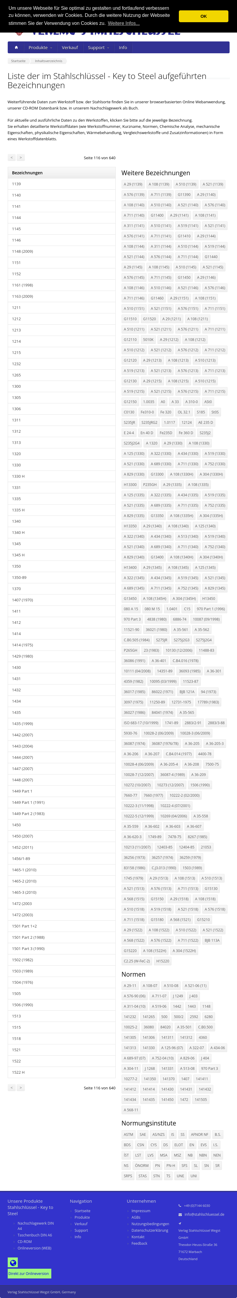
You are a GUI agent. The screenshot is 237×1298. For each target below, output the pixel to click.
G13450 (130, 598)
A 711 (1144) (188, 256)
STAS (143, 1175)
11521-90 (131, 629)
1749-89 (154, 836)
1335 (16, 498)
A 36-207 (152, 753)
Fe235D (166, 432)
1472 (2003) (22, 914)
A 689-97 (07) (135, 1058)
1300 (16, 386)
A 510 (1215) (205, 381)
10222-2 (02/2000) (185, 795)
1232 (16, 363)
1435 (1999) (22, 723)
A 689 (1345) (134, 588)
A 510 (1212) (134, 349)
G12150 (130, 401)
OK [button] (204, 16)
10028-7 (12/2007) (139, 774)
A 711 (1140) (134, 215)
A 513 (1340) (188, 536)
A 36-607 (194, 826)
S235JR (129, 422)
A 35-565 (186, 712)
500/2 (178, 1016)
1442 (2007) (22, 734)
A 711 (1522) (188, 940)
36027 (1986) (134, 712)
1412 (16, 622)
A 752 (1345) (188, 588)
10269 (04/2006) (173, 816)
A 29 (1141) (179, 215)
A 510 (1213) (205, 360)
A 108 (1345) (178, 567)
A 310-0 (191, 401)
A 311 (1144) (161, 246)
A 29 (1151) (179, 298)
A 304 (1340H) (211, 557)
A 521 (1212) (161, 349)
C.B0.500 (205, 1027)
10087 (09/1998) (206, 619)
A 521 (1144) (134, 256)
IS (172, 1134)
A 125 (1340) (205, 526)
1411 (16, 611)
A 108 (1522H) (154, 950)
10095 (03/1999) (163, 681)
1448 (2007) (22, 779)
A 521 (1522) (213, 930)
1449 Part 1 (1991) (28, 802)
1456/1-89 (21, 858)
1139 (16, 183)
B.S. (218, 1134)
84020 (165, 1027)
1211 (16, 307)
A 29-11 (130, 985)
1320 (16, 453)
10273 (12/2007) (170, 785)
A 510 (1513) (212, 878)
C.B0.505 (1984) (137, 639)
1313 (16, 442)
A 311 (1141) (134, 225)
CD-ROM (25, 1241)
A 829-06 (187, 1058)
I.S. (215, 1144)
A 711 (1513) (188, 888)
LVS (151, 1155)
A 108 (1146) (134, 287)
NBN (203, 1155)
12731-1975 (181, 702)
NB (190, 1155)
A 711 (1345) (161, 588)
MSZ (177, 1155)
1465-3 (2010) (24, 892)
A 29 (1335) (172, 484)
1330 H (18, 476)
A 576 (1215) (188, 391)
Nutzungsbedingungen (150, 1223)
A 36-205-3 (215, 743)
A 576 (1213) (188, 370)
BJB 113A (212, 940)
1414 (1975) (22, 645)
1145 (16, 228)
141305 (130, 1037)
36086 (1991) (134, 660)
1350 (16, 566)
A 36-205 (192, 743)
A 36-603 (173, 826)
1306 (16, 408)
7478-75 (174, 836)
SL (196, 1165)
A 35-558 (200, 816)
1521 (16, 1049)
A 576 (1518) (215, 909)
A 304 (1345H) (184, 598)
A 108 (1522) (159, 930)
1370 (16, 588)
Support (98, 47)
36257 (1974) (162, 857)
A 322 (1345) (134, 577)
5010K (148, 339)
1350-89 (19, 577)
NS (126, 1165)
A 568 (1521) (180, 919)
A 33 (175, 401)
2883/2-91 (193, 722)
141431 (186, 1089)
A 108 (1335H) (181, 515)
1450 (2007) (22, 836)
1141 (16, 206)
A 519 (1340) (215, 536)
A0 (163, 401)
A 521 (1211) (161, 329)
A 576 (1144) (161, 256)
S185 (201, 412)
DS (165, 1144)
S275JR (161, 639)
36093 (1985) (189, 671)
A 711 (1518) (134, 919)
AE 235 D (205, 422)
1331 (16, 487)
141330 (149, 1047)
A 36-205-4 (169, 764)
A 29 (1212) (169, 339)
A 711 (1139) (161, 194)
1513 (16, 1016)
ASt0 (208, 401)
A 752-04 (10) (163, 1058)
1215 (16, 352)
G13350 (157, 515)
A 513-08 (187, 1068)
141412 (130, 1089)
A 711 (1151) (215, 308)
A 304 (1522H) (184, 950)
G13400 (157, 557)
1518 (16, 1038)
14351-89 (165, 671)
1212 (16, 318)
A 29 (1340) (152, 526)
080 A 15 (131, 608)
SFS (184, 1165)
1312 (16, 431)
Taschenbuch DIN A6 (35, 1235)
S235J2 (205, 432)
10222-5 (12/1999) (139, 816)
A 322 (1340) (134, 536)
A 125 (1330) (134, 453)
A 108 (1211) (197, 318)
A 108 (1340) (178, 526)
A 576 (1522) (161, 940)
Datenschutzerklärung (150, 1230)
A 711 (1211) (215, 329)
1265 (16, 375)
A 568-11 (131, 1109)
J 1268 (150, 1068)
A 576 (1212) (188, 349)
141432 (205, 1089)
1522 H (18, 1072)
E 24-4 (129, 432)
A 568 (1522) (134, 940)
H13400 (130, 567)
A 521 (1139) (213, 184)
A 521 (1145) (213, 267)
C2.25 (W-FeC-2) (137, 961)
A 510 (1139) (186, 184)
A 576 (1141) (134, 236)
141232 (130, 1016)
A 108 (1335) (198, 484)
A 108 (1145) (159, 267)
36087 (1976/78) (165, 743)
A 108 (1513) (185, 878)
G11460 (157, 298)
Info (123, 47)
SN (206, 1165)
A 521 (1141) (215, 225)
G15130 (211, 888)
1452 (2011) (22, 847)
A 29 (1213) (152, 360)
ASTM (128, 1134)
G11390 (184, 194)
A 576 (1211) (188, 329)
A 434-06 (218, 1047)
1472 (184, 1099)
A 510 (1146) (161, 287)
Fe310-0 (147, 412)
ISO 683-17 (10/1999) (141, 722)
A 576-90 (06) (135, 996)
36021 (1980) (156, 629)
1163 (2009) (22, 296)
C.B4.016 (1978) (185, 660)
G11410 (184, 236)
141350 (150, 1078)
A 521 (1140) (188, 204)
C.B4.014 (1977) (179, 753)
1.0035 (148, 401)
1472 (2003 (22, 903)
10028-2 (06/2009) (159, 733)
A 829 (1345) (215, 588)
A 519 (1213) (134, 370)
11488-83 (206, 650)
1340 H (18, 532)
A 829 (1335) (134, 515)
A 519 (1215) (134, 391)
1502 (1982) (22, 959)
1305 (16, 397)
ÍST (126, 1155)
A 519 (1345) (188, 577)
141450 (167, 1099)
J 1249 (178, 996)
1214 (16, 341)
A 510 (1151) (134, 308)
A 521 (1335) (134, 505)
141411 (202, 1078)
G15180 (157, 919)
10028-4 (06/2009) (139, 764)
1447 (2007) (22, 768)
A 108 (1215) (178, 381)
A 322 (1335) (161, 494)
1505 (16, 993)
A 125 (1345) (205, 567)
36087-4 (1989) (172, 774)
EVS (203, 1144)
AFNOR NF (199, 1134)
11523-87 (190, 681)
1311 (16, 420)
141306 (149, 1037)
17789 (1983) (208, 702)
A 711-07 (159, 996)
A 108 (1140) (134, 204)
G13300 (157, 474)
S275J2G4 (204, 639)
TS (168, 1175)
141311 (167, 1037)
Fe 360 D (186, 432)
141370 (169, 1078)
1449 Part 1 (22, 791)
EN (192, 1144)
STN (156, 1175)
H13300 (130, 484)
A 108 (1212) (195, 339)
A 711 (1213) (215, 370)
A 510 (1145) (186, 267)
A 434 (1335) (188, 494)
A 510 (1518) (134, 909)
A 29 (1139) (133, 184)
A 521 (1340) (134, 546)
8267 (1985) (197, 836)
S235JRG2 (149, 422)
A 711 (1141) (161, 236)
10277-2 (130, 1078)
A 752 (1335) (215, 505)
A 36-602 (152, 826)
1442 (177, 1006)
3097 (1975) (133, 702)
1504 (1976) (22, 982)
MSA (164, 1155)
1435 (16, 712)
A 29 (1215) (152, 381)
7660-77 (130, 795)
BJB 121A (186, 691)
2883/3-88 (216, 722)
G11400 (157, 215)
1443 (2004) (22, 746)
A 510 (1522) (186, 930)
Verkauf (70, 47)
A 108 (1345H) (154, 598)
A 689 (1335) (161, 505)
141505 (201, 1099)
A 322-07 (197, 1047)
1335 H (18, 510)
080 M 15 (152, 608)
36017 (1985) (134, 691)
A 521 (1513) (134, 888)
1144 (16, 217)
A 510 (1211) (134, 329)
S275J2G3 (182, 639)
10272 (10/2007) (137, 785)
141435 (149, 1099)
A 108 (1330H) (181, 474)
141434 (130, 1099)
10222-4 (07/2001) (175, 805)
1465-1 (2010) (24, 869)
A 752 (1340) (215, 546)
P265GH (130, 650)
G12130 (130, 381)
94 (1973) (208, 691)
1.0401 (171, 608)
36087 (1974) (134, 743)
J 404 (205, 1058)
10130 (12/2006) (179, 650)
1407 (185, 1078)
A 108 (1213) (178, 360)
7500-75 (212, 764)
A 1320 (151, 443)
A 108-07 (150, 985)
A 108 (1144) (134, 246)
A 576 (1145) (134, 277)
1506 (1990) (22, 1004)
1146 (16, 240)
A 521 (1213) (161, 370)
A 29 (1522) (133, 930)
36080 (149, 1027)
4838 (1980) (156, 619)
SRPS (128, 1175)
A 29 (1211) (172, 318)
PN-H (170, 1165)
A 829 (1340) (134, 557)
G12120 (130, 360)
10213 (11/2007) (137, 847)
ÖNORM (142, 1165)
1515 (16, 1027)
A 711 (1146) (134, 298)
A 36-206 (131, 753)
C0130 (129, 412)
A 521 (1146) (188, 287)
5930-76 (130, 733)
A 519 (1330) (215, 453)
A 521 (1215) (161, 391)
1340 (16, 521)
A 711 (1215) (215, 391)
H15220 (162, 961)
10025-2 (130, 1027)
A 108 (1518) (205, 898)
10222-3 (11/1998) (139, 805)
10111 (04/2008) (137, 671)
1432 (16, 690)
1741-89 (171, 722)
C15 (187, 608)
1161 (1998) (22, 285)
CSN (140, 1144)
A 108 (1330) (199, 443)
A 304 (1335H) (211, 515)
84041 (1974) (162, 712)
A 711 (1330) (188, 463)
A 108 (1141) (205, 215)
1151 (16, 262)
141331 (167, 1068)
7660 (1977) (153, 795)
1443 (192, 1006)
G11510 (130, 318)
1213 (16, 330)
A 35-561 (181, 629)
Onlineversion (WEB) (35, 1248)
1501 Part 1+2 (24, 926)
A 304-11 (131, 1068)
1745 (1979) (133, 878)
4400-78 (204, 753)
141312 (186, 1037)
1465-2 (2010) (24, 881)
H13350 (130, 526)
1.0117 (169, 422)
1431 (16, 678)
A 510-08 (171, 985)
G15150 (157, 898)
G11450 (184, 277)
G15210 (203, 919)
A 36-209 (198, 774)
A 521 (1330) (134, 463)
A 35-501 (184, 1027)
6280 (209, 1016)
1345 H (18, 555)
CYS (154, 1144)
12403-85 (165, 847)
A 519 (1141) (188, 225)
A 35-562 (202, 629)
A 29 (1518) (179, 898)
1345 (16, 543)
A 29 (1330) (173, 443)
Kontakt (138, 1236)
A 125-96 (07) (172, 1047)
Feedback (139, 1243)
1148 (206, 1006)
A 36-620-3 (133, 836)
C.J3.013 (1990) (164, 867)
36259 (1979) (190, 857)
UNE (180, 1175)
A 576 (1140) (215, 204)
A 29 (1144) (206, 236)
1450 (16, 824)
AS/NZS (158, 1134)
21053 (206, 847)
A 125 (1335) (134, 494)
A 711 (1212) (215, 349)
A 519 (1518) (161, 909)
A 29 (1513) (159, 878)
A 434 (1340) (161, 536)
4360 (203, 1037)
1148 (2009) (22, 251)
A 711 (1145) (161, 277)
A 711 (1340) (188, 546)
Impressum (141, 1210)
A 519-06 (159, 1006)
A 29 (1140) (206, 194)
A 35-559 (131, 826)
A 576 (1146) (215, 287)
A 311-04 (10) (135, 1006)
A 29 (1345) (152, 567)
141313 (130, 1047)
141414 (149, 1089)
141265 (149, 1016)
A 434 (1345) (161, 577)
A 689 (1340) (161, 546)
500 (164, 1016)
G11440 (211, 256)
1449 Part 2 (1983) (28, 813)
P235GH (150, 484)
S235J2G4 (132, 443)
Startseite (82, 1210)
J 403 (194, 996)
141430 (167, 1089)
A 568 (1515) (134, 898)
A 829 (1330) (134, 474)
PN (157, 1165)
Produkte (40, 47)
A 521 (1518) (188, 909)
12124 (187, 422)
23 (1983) (151, 650)
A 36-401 (159, 660)
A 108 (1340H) (181, 557)
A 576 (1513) (161, 888)
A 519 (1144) (215, 246)
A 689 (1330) (161, 463)
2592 (194, 1016)
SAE (143, 1134)
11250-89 (157, 702)
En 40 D (147, 432)
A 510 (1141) (161, 225)
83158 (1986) (134, 867)
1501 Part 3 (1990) (28, 948)
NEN (217, 1155)
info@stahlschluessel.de (205, 1214)
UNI (194, 1175)
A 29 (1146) (206, 277)
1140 (16, 195)
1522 (16, 1061)
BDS (127, 1144)
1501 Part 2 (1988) (28, 937)
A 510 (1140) (161, 204)
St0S (215, 412)
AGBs (136, 1217)
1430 (16, 667)
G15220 (130, 950)
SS (182, 1134)
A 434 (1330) (188, 453)
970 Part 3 (132, 619)
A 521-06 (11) (195, 985)
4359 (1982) (133, 681)
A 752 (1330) (215, 463)
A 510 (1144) (188, 246)
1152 (16, 273)
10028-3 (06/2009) (195, 733)
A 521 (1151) (161, 308)
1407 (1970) (22, 600)
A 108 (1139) (159, 184)
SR (217, 1165)
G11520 (149, 318)
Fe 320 (165, 412)
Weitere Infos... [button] (124, 23)
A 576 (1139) (134, 194)
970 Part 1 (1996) (211, 608)
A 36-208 (191, 764)
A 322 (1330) (161, 453)
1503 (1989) (22, 971)
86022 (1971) (162, 691)
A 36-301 (214, 671)
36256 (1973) (134, 857)
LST (138, 1155)
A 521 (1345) (215, 577)
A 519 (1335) (215, 494)
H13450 (208, 598)
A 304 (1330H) (211, 474)
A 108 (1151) (205, 298)
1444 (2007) (22, 757)
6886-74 (179, 619)
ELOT (178, 1144)
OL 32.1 (184, 412)
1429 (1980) (22, 656)
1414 (16, 633)
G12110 (130, 339)
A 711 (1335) (188, 505)
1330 (16, 465)
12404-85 (186, 847)
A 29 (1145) (133, 267)
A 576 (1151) (188, 308)
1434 (16, 701)
